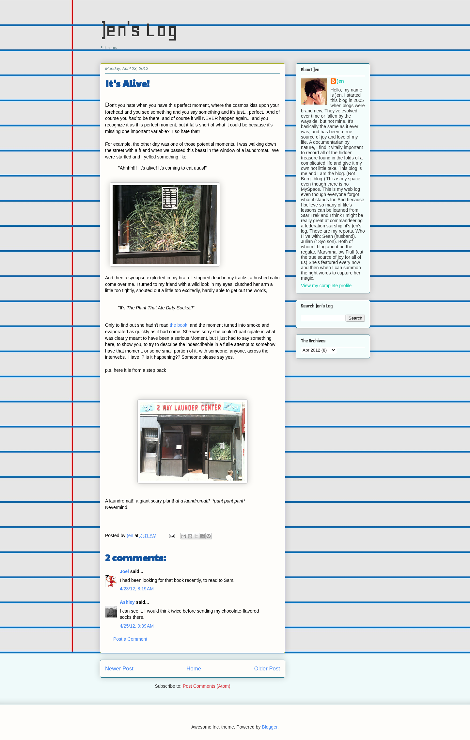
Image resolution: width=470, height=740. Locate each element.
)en (340, 81)
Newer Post (119, 669)
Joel (124, 571)
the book (178, 325)
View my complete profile (326, 285)
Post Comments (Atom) (206, 686)
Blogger (269, 727)
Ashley (127, 602)
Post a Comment (130, 639)
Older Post (267, 669)
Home (193, 669)
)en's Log (139, 29)
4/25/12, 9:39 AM (137, 626)
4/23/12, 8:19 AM (137, 588)
